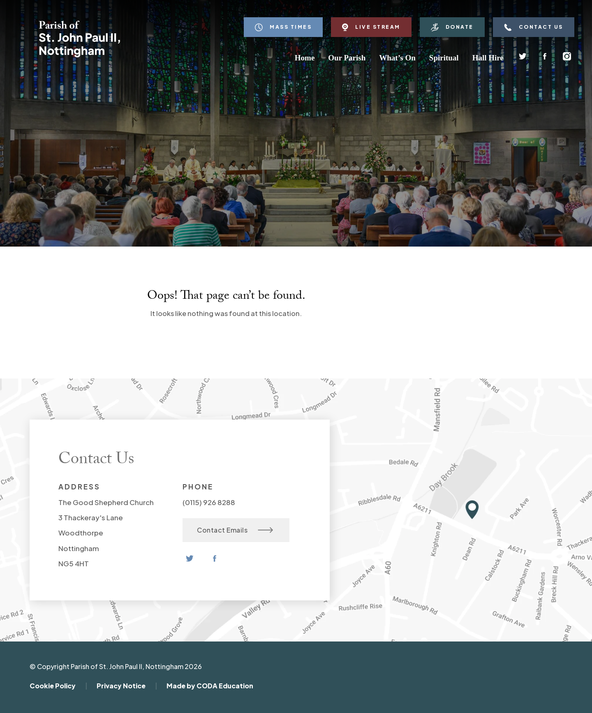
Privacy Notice (121, 685)
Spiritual (444, 57)
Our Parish (346, 57)
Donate (452, 27)
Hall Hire (488, 57)
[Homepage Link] (79, 55)
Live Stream (371, 27)
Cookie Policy (53, 685)
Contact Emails (235, 530)
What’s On (397, 57)
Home (305, 57)
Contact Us (533, 27)
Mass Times (283, 27)
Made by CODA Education (209, 685)
